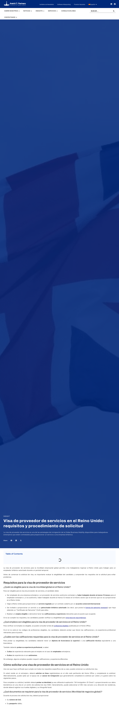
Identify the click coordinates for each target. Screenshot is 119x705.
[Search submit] (114, 11)
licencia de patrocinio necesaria (96, 608)
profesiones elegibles (61, 626)
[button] (93, 4)
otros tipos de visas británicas (76, 618)
